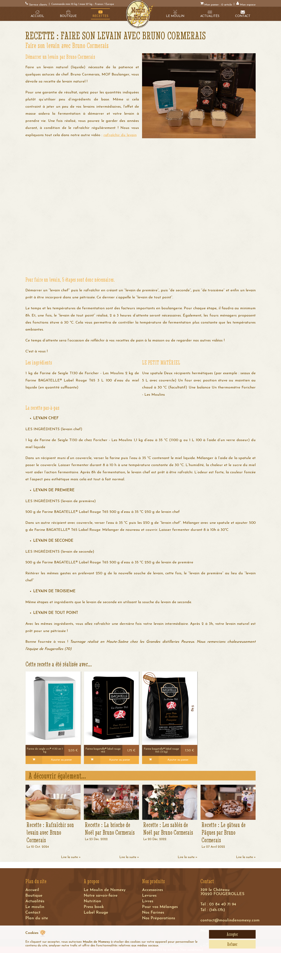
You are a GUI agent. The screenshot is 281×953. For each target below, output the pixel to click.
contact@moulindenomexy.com (230, 920)
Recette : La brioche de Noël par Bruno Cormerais (110, 828)
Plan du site (36, 918)
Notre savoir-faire (100, 896)
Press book (94, 907)
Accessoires (152, 890)
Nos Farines (153, 912)
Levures (149, 896)
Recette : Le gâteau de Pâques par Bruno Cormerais (224, 832)
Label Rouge (96, 912)
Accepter (232, 934)
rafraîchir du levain (120, 135)
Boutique (33, 896)
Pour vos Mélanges (160, 907)
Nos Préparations (158, 918)
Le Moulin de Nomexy (105, 890)
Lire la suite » (71, 857)
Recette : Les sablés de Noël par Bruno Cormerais (168, 828)
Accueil (32, 890)
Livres (147, 901)
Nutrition (92, 901)
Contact (32, 912)
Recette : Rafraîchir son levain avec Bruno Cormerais (50, 832)
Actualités (34, 901)
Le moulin (34, 907)
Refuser (232, 944)
